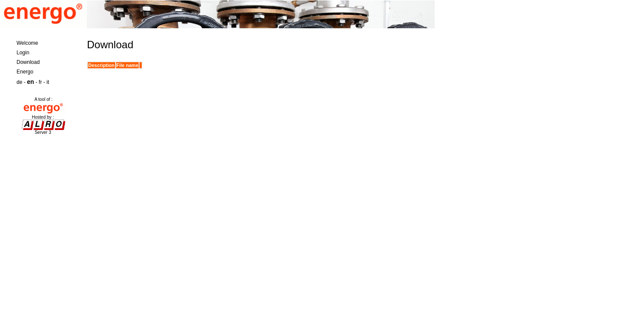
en (30, 81)
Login (23, 53)
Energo (25, 72)
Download (28, 62)
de (19, 82)
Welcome (27, 43)
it (48, 82)
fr (40, 82)
